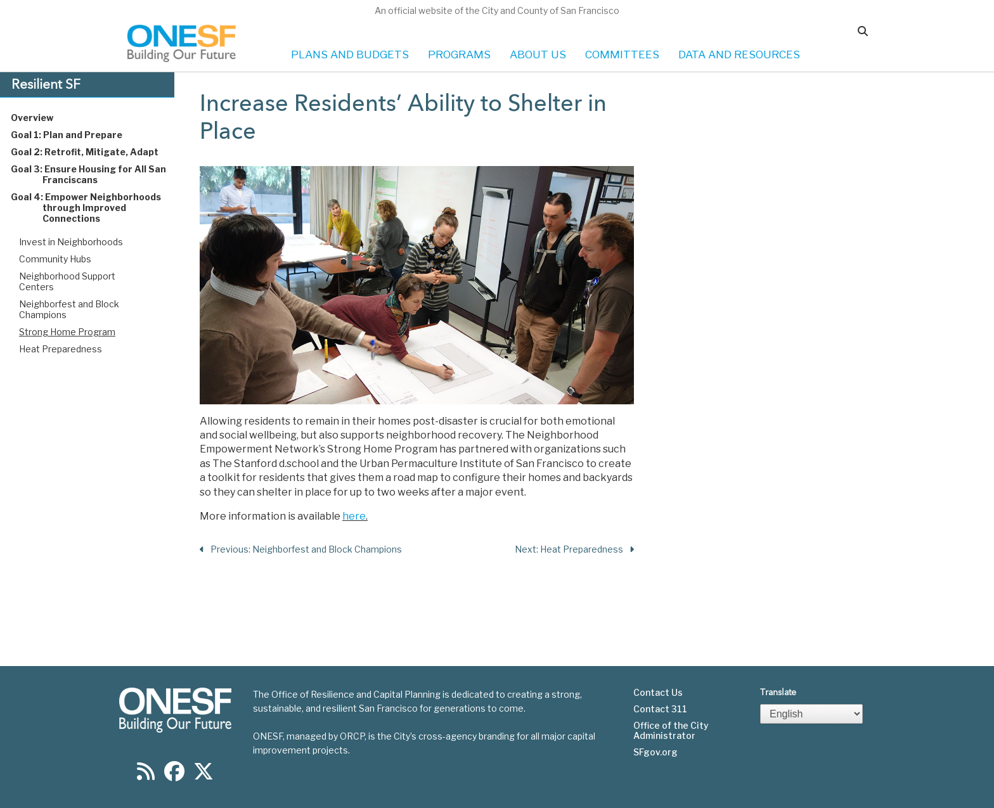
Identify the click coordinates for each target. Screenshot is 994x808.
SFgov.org (655, 752)
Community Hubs (55, 258)
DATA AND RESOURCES (739, 54)
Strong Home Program (67, 331)
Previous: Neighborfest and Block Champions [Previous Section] (301, 550)
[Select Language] (811, 714)
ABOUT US (538, 54)
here (354, 516)
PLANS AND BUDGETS (350, 54)
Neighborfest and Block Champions (69, 309)
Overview (44, 117)
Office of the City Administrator (671, 731)
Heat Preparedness (60, 348)
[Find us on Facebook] (174, 775)
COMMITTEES (622, 54)
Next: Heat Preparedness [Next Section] (574, 550)
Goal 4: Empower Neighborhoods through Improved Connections (98, 207)
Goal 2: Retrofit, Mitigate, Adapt (96, 151)
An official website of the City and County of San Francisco (497, 10)
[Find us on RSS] (146, 775)
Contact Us (658, 693)
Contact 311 (660, 709)
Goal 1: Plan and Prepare (78, 134)
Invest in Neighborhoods (71, 241)
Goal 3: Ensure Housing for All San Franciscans (100, 174)
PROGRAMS (459, 54)
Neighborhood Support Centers (67, 281)
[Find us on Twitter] (203, 775)
